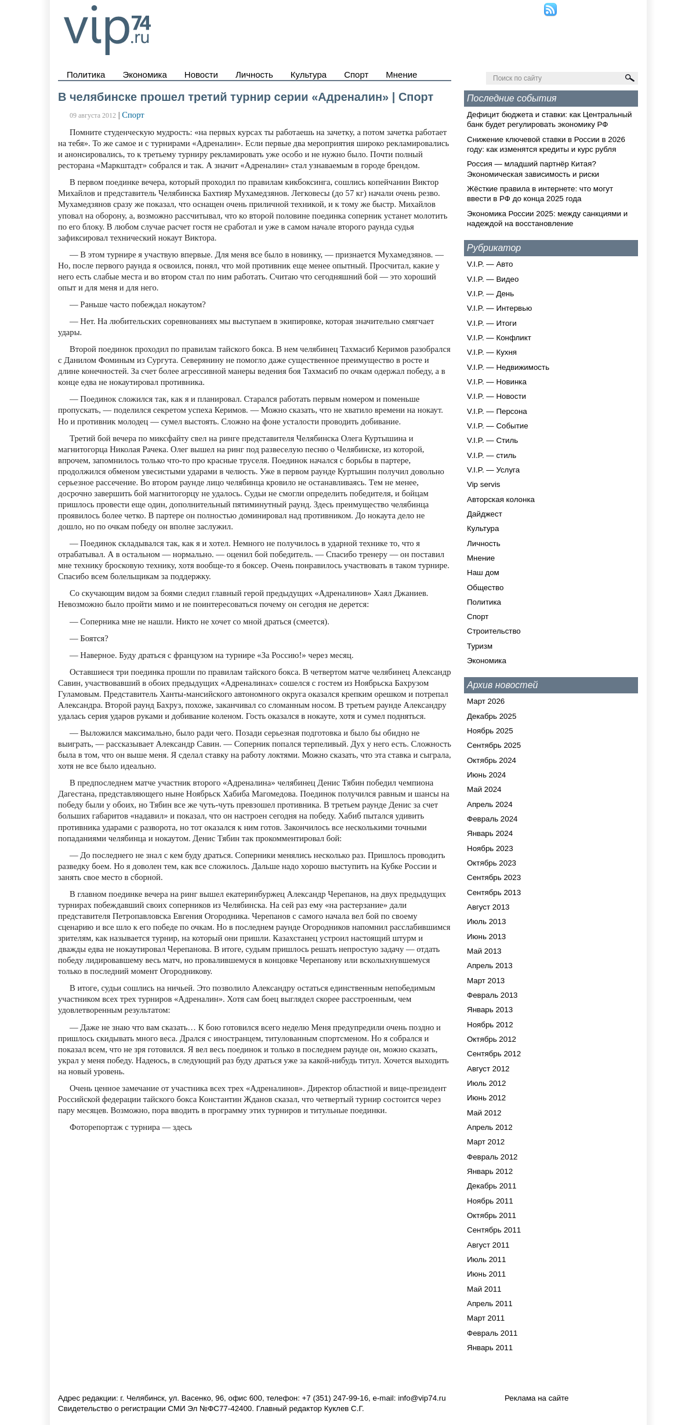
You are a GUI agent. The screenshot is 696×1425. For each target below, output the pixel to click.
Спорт (356, 74)
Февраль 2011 (492, 1333)
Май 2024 (484, 789)
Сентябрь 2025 (494, 745)
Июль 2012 (486, 1083)
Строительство (494, 631)
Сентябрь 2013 (494, 892)
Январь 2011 (490, 1347)
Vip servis (484, 484)
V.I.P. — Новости (496, 396)
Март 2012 (486, 1141)
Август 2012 (488, 1068)
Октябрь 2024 (491, 760)
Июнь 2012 (486, 1097)
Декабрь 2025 (491, 716)
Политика (86, 74)
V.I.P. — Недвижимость (508, 367)
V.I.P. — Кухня (492, 352)
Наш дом (483, 572)
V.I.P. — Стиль (492, 440)
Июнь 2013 (486, 936)
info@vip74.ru (421, 1398)
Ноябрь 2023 (490, 848)
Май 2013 (484, 951)
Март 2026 (486, 701)
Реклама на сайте (537, 1398)
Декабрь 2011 (491, 1186)
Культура (309, 74)
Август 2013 (488, 907)
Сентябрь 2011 (494, 1230)
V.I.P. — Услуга (493, 470)
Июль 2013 (486, 921)
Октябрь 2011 (491, 1215)
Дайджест (484, 514)
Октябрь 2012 (491, 1039)
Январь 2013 (490, 1009)
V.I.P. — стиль (491, 455)
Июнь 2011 (486, 1274)
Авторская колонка (501, 499)
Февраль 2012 (492, 1157)
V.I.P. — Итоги (492, 323)
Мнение (401, 74)
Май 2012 (484, 1112)
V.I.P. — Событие (497, 425)
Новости (201, 74)
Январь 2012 (490, 1171)
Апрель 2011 (490, 1303)
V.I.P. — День (490, 293)
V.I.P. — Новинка (497, 381)
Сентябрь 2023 (494, 877)
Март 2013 (486, 980)
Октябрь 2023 (491, 863)
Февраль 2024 (492, 819)
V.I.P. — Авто (490, 264)
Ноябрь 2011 (490, 1201)
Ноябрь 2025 (490, 730)
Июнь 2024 (486, 774)
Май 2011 (484, 1289)
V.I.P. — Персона (497, 411)
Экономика (144, 74)
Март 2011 (486, 1318)
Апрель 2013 (490, 965)
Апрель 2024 (490, 804)
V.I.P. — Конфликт (499, 337)
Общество (485, 587)
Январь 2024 (490, 833)
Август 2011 (488, 1245)
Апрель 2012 (490, 1127)
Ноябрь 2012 (490, 1024)
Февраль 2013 (492, 995)
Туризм (479, 646)
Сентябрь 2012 (494, 1053)
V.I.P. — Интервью (499, 308)
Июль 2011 (486, 1259)
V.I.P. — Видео (493, 279)
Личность (254, 74)
